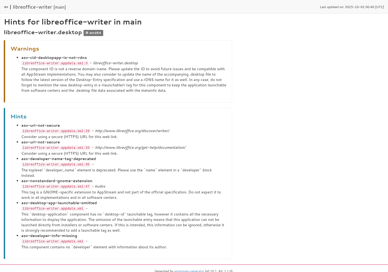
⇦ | (8, 6)
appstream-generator (189, 269)
